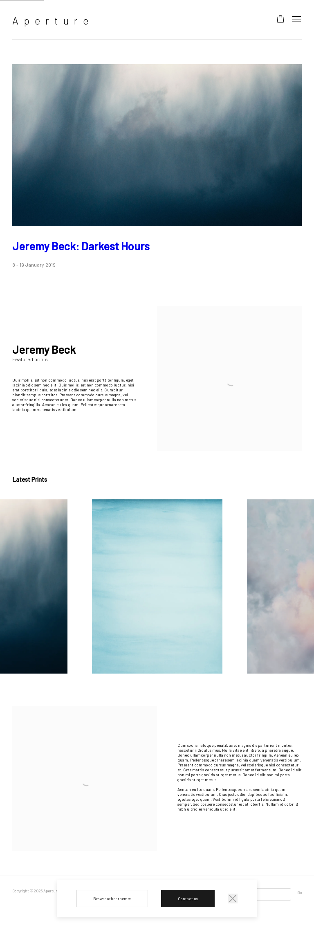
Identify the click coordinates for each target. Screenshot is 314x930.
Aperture (53, 20)
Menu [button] (295, 19)
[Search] (261, 894)
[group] (157, 586)
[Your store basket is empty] (280, 19)
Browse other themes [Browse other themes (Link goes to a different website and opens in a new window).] (112, 898)
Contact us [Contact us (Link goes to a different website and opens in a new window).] (188, 898)
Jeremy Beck (81, 246)
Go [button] (299, 892)
